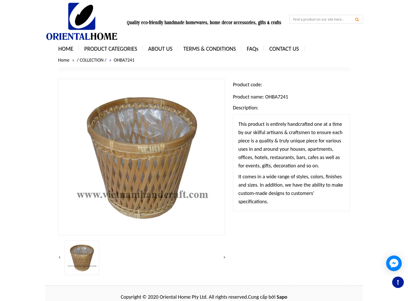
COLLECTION (92, 60)
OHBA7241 (124, 60)
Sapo (282, 297)
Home (63, 60)
